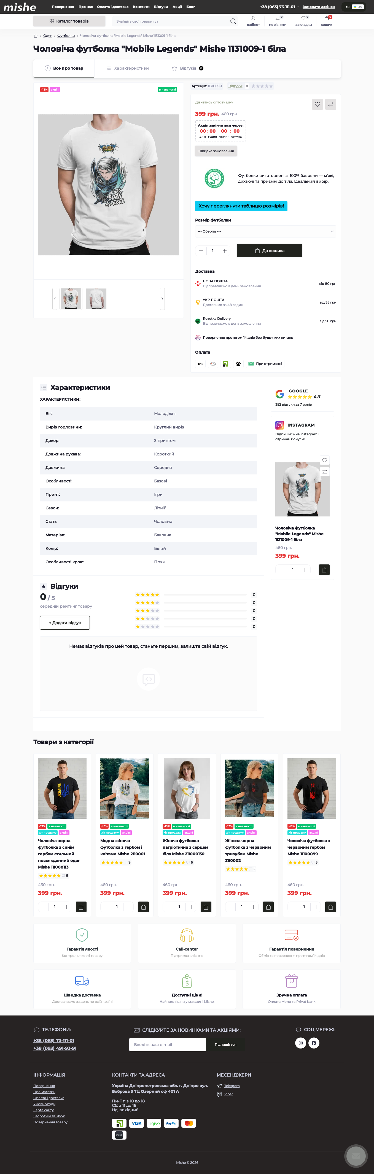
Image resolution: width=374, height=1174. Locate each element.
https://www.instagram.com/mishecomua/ (301, 1043)
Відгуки (161, 7)
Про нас (86, 7)
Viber (228, 1094)
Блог (190, 7)
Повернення (63, 7)
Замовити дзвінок (319, 7)
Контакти (141, 7)
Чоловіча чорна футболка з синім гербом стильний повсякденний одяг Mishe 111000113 (59, 854)
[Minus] (200, 251)
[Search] (233, 21)
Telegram (232, 1086)
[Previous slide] (54, 299)
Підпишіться (225, 1044)
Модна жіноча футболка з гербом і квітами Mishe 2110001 (122, 847)
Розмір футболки (213, 220)
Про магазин (44, 1092)
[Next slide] (162, 299)
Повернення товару (50, 1122)
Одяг (47, 36)
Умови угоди (44, 1104)
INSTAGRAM (301, 425)
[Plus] (224, 251)
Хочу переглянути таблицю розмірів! (241, 206)
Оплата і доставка (112, 7)
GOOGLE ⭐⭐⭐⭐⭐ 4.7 (304, 394)
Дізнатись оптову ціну (214, 102)
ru (347, 7)
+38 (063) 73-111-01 (53, 1040)
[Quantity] (212, 251)
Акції (177, 7)
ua (358, 7)
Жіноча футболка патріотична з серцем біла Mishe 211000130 (185, 847)
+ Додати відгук (65, 622)
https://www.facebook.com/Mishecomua (314, 1043)
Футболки (66, 36)
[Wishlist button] (317, 104)
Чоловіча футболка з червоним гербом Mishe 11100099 (308, 847)
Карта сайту (43, 1110)
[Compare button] (330, 104)
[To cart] (324, 569)
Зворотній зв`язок (49, 1116)
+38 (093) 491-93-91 (54, 1048)
